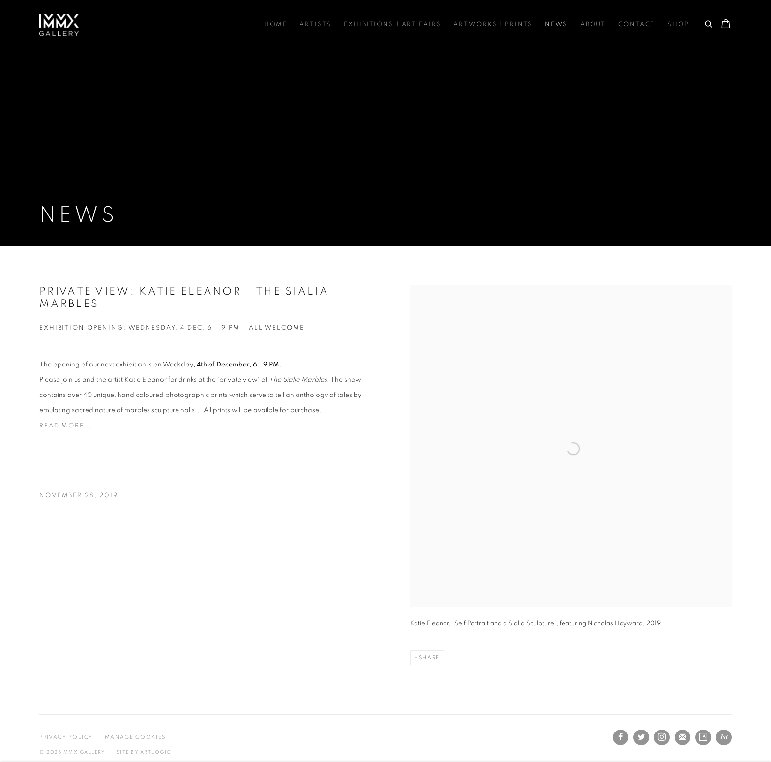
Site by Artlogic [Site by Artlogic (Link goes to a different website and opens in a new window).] (144, 752)
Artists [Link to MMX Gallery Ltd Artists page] (315, 24)
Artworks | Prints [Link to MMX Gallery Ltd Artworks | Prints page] (493, 24)
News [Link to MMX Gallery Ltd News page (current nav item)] (556, 24)
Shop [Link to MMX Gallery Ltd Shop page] (678, 24)
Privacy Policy (66, 737)
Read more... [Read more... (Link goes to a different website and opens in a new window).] (66, 426)
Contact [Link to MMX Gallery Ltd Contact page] (636, 24)
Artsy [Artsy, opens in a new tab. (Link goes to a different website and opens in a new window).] (703, 737)
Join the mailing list (682, 737)
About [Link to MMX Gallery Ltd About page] (593, 24)
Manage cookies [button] (135, 737)
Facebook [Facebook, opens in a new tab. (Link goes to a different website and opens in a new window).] (620, 737)
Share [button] (429, 657)
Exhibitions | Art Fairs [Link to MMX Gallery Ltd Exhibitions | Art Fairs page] (392, 24)
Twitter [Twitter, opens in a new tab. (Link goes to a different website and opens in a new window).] (641, 737)
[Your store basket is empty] (726, 24)
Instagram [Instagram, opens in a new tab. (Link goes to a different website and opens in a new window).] (662, 737)
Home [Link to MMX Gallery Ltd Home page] (276, 24)
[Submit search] (709, 22)
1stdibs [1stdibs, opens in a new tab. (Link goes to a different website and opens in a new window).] (724, 737)
